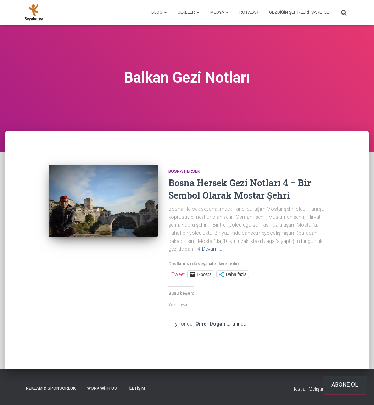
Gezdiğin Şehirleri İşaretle (299, 12)
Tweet (178, 274)
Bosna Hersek (184, 171)
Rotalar (248, 12)
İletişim (137, 388)
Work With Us (102, 388)
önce (180, 324)
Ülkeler (189, 12)
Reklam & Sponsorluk (51, 388)
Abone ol (344, 384)
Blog (159, 12)
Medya (219, 12)
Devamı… (212, 249)
